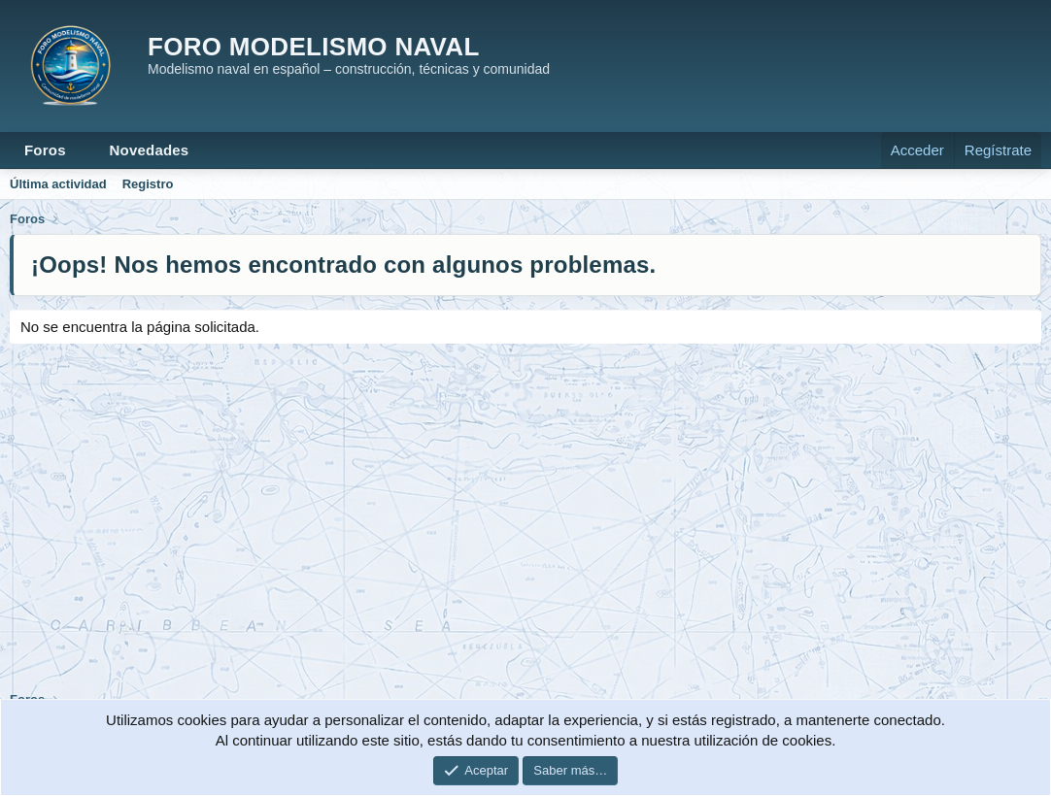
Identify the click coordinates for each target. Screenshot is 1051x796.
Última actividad (58, 184)
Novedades (149, 150)
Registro (148, 184)
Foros (45, 150)
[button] (81, 150)
